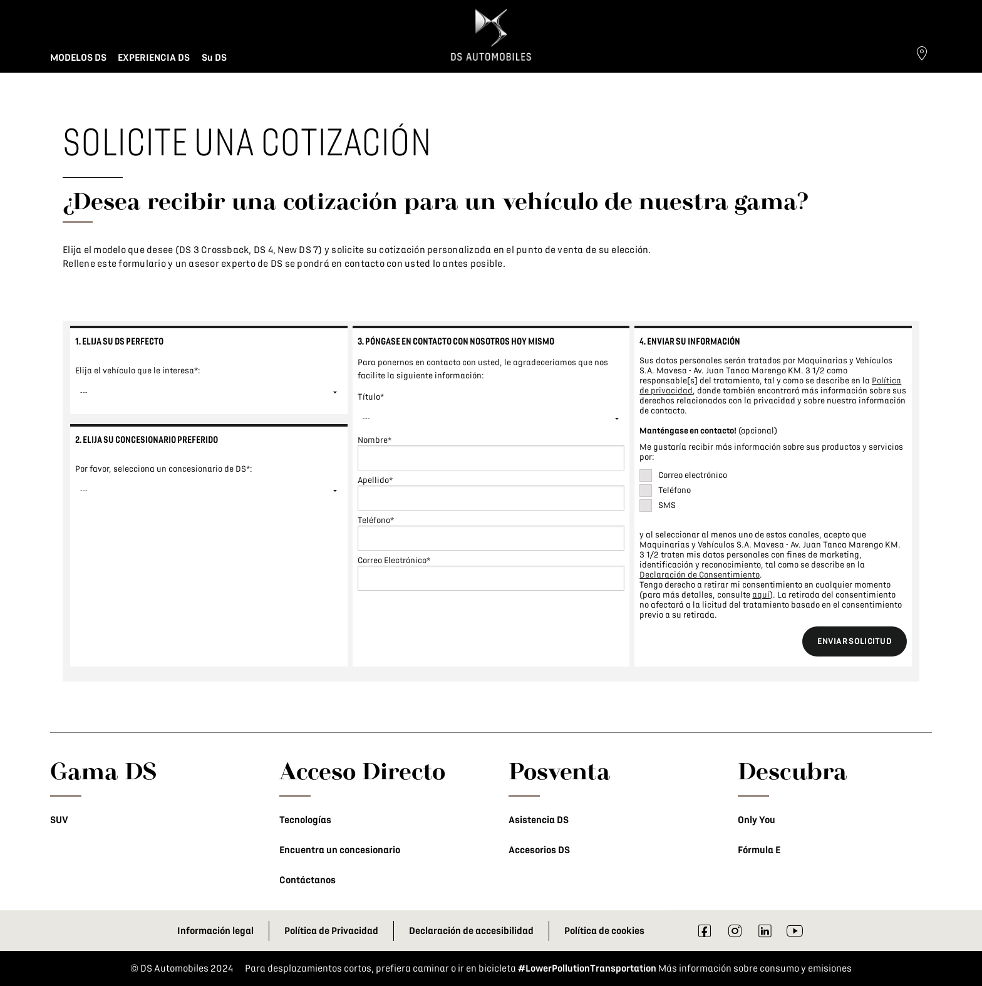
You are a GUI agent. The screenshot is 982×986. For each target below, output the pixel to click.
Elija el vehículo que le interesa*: (137, 370)
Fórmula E (759, 850)
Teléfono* (376, 520)
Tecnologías (305, 820)
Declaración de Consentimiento (699, 574)
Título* (371, 397)
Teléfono (674, 490)
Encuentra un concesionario (339, 850)
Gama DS (103, 770)
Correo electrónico (692, 475)
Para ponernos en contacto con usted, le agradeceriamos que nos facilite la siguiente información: (483, 369)
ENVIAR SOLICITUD (854, 641)
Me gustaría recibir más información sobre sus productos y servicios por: (771, 452)
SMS (667, 505)
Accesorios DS (539, 850)
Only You (756, 820)
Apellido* (375, 480)
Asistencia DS (539, 820)
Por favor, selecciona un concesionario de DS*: (163, 469)
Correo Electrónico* (394, 560)
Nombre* (374, 440)
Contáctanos (307, 880)
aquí (761, 594)
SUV (59, 820)
